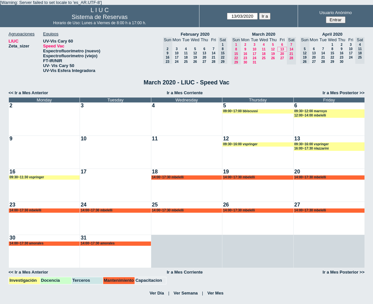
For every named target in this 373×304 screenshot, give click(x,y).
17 (176, 57)
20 (204, 57)
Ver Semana (186, 293)
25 (186, 61)
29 (332, 61)
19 (195, 57)
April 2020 (332, 34)
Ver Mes (215, 293)
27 (204, 61)
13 (204, 53)
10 (176, 53)
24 (176, 61)
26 (195, 61)
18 (186, 57)
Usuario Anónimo (335, 12)
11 (186, 53)
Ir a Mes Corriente (185, 92)
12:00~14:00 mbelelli (310, 115)
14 (213, 53)
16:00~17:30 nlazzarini (311, 148)
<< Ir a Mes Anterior (28, 92)
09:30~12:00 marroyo (310, 111)
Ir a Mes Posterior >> (343, 92)
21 (213, 57)
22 (332, 57)
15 (332, 53)
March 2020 (263, 34)
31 (254, 62)
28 (213, 61)
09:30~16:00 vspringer (240, 144)
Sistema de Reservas (100, 17)
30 (245, 62)
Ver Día (157, 293)
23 (245, 58)
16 (245, 54)
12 (195, 53)
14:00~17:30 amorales (26, 243)
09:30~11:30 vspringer (26, 177)
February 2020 (195, 34)
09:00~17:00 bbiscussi (240, 111)
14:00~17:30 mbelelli (168, 177)
